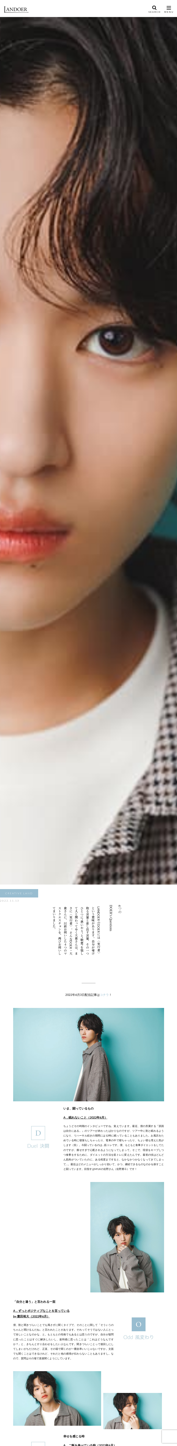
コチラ (104, 994)
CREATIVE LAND (19, 893)
